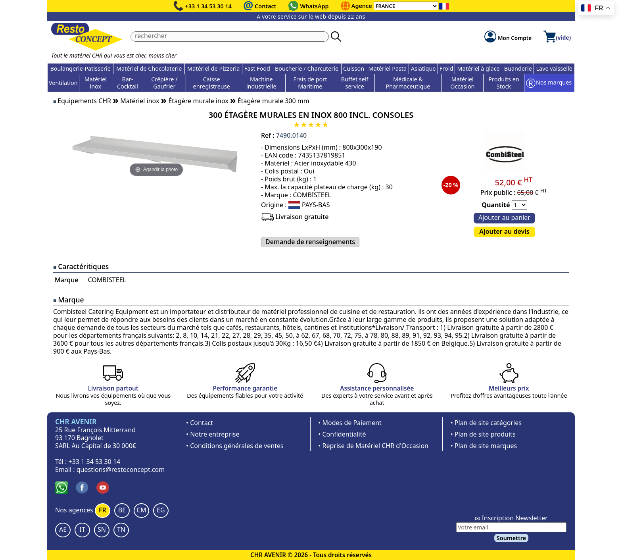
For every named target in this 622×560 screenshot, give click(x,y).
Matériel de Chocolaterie (149, 68)
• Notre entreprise (213, 434)
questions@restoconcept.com (121, 469)
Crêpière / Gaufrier (164, 82)
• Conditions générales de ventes (235, 445)
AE (63, 529)
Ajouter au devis (504, 231)
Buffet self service (355, 82)
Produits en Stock (503, 82)
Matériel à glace (478, 68)
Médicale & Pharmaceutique (408, 82)
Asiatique (423, 68)
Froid (446, 68)
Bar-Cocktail (127, 82)
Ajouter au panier (504, 217)
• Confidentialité (342, 434)
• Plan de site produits (483, 434)
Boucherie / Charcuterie (306, 68)
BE (122, 510)
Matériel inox (95, 82)
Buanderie (518, 68)
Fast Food (257, 68)
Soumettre (511, 538)
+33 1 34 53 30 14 (208, 6)
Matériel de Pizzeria (213, 68)
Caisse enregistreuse (211, 82)
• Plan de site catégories (486, 422)
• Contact (199, 422)
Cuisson (353, 68)
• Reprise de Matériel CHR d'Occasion (373, 445)
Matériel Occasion (462, 82)
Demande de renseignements (310, 241)
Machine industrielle (261, 82)
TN (121, 529)
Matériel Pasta (388, 68)
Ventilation (63, 83)
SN (102, 529)
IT (82, 529)
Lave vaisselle (554, 68)
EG (161, 510)
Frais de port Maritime (310, 82)
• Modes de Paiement (350, 422)
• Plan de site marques (484, 445)
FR (102, 510)
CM (141, 510)
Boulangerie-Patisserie (80, 68)
